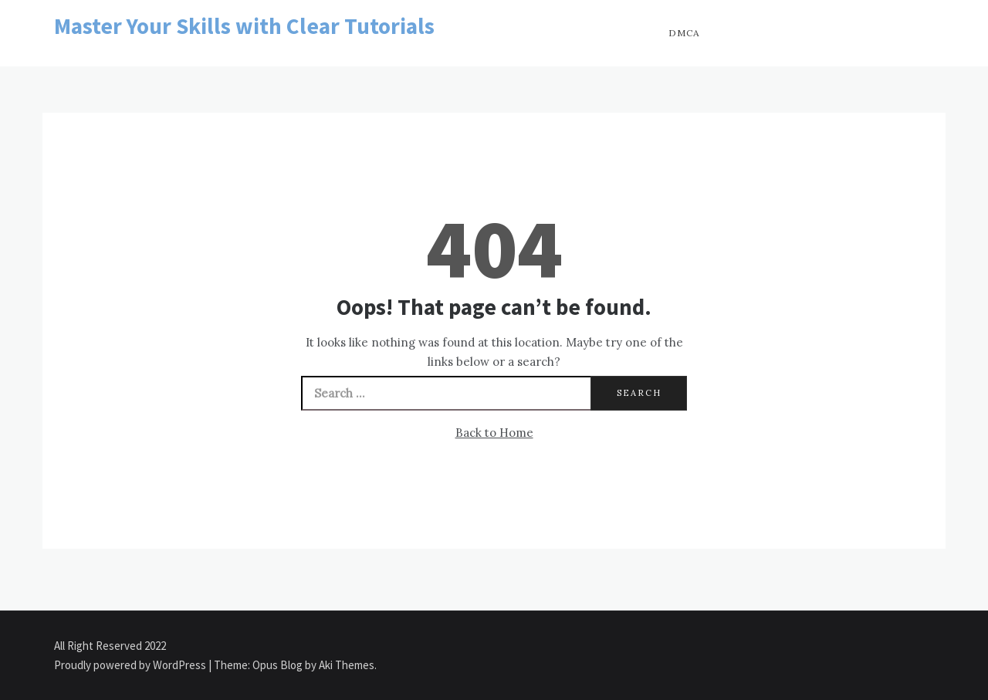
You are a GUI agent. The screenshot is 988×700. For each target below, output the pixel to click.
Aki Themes (346, 665)
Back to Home (494, 432)
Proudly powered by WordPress (131, 665)
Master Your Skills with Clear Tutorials (244, 26)
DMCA (684, 33)
